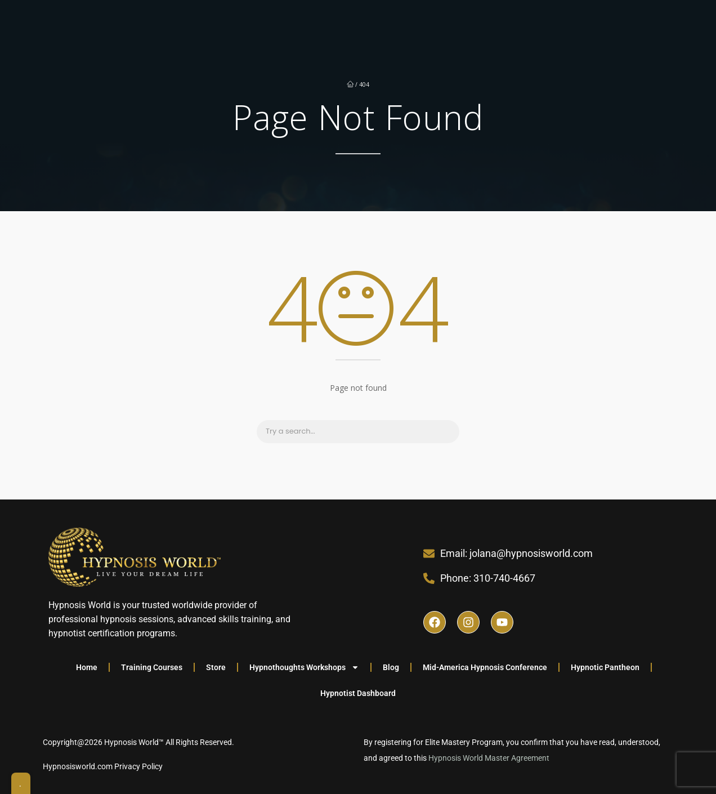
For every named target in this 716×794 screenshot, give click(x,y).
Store (216, 667)
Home (86, 667)
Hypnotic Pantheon (605, 667)
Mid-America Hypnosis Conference (485, 667)
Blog (391, 667)
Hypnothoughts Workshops (304, 667)
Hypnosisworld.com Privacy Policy (103, 766)
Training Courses (151, 667)
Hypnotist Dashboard (358, 693)
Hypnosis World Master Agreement (489, 757)
